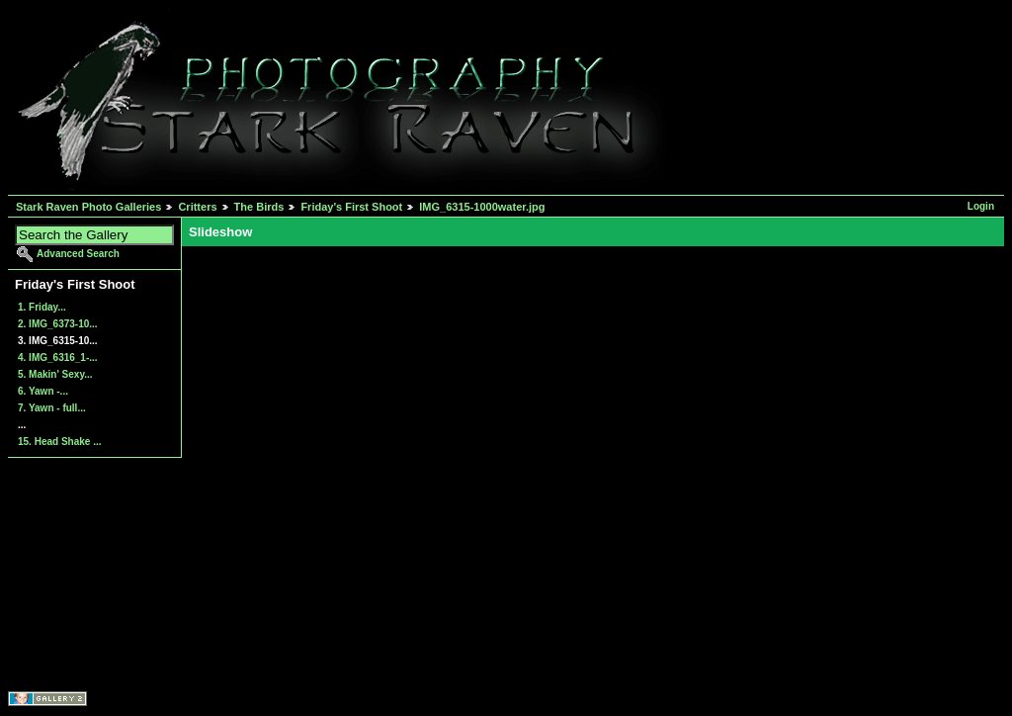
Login (981, 206)
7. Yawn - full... (52, 408)
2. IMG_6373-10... (58, 323)
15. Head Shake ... (60, 441)
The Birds (259, 207)
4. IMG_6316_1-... (58, 357)
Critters (197, 207)
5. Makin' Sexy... (55, 374)
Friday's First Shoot (351, 207)
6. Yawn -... (43, 391)
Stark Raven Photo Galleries (88, 207)
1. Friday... (42, 307)
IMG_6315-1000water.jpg (482, 207)
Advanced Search (78, 253)
